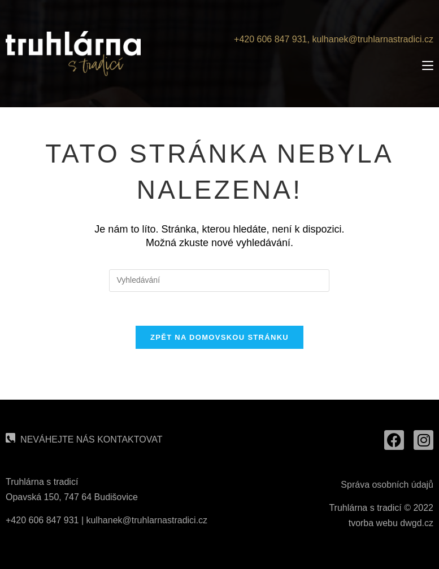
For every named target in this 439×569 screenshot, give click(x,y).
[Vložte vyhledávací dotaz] (219, 280)
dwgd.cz (416, 523)
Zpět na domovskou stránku (219, 337)
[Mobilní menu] (427, 65)
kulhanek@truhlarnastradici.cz (372, 39)
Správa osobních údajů (387, 484)
